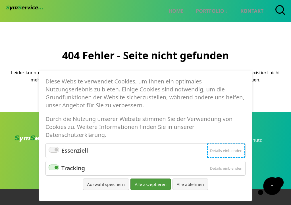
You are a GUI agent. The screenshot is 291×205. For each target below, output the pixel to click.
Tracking (73, 168)
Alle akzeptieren (151, 184)
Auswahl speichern (106, 184)
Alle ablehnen (190, 184)
